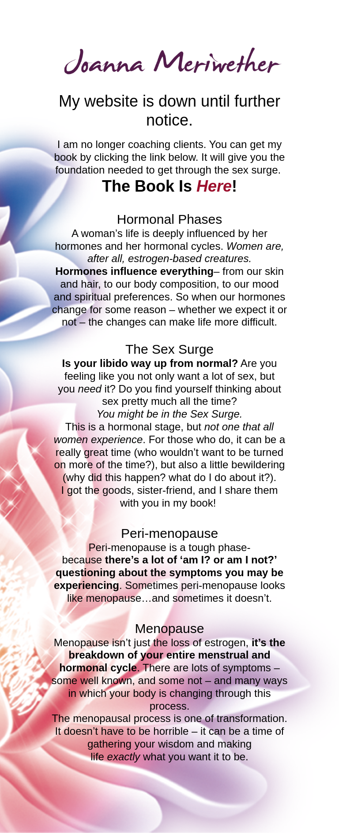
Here (214, 186)
